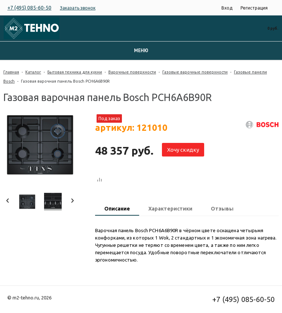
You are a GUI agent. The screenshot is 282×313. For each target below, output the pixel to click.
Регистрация (254, 8)
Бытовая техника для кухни (74, 72)
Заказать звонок (77, 8)
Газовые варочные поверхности (195, 72)
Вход (226, 8)
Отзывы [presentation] (222, 209)
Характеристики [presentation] (170, 209)
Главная (11, 72)
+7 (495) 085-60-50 (29, 8)
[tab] (117, 209)
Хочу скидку (183, 150)
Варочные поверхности (132, 72)
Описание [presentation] (117, 209)
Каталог (33, 72)
